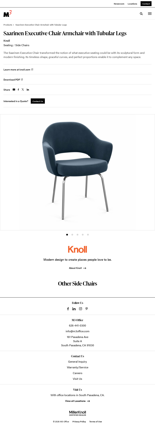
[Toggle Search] (141, 13)
